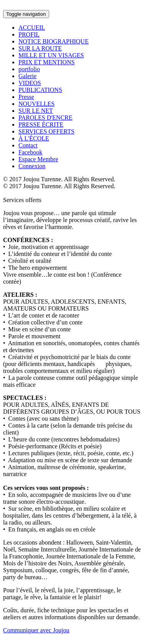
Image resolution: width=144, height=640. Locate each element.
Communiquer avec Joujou (36, 630)
